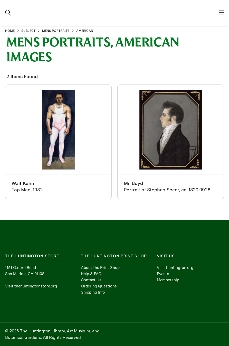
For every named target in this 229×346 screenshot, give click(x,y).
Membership (168, 280)
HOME (10, 31)
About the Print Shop (100, 267)
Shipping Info (93, 292)
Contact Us (91, 280)
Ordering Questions (99, 286)
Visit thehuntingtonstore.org (31, 286)
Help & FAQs (92, 274)
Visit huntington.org (175, 267)
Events (163, 274)
